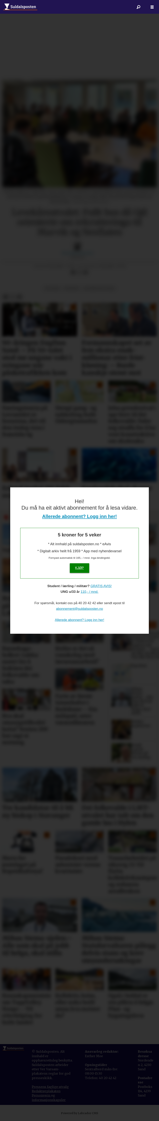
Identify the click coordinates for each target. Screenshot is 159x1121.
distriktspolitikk (99, 288)
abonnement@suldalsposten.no (79, 609)
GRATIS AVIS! (101, 586)
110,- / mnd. (89, 592)
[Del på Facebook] (73, 272)
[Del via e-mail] (85, 272)
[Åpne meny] (152, 7)
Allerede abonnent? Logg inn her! (79, 516)
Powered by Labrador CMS (79, 1113)
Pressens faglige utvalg (50, 1087)
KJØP (79, 568)
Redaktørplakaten (46, 1091)
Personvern (41, 1095)
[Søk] (138, 7)
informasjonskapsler (49, 1100)
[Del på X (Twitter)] (79, 272)
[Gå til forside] (20, 7)
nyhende (71, 288)
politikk (52, 288)
